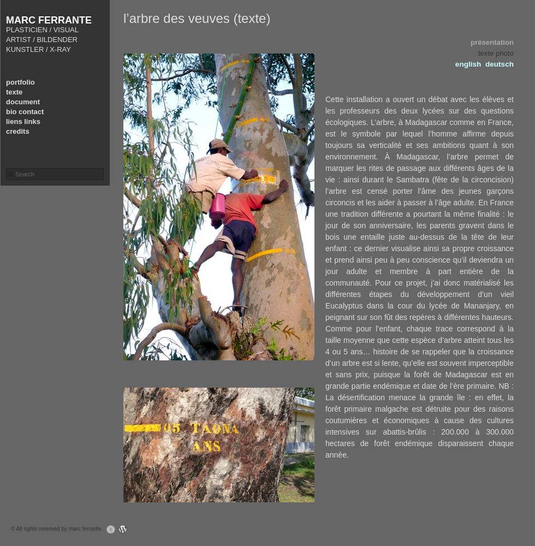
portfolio (20, 82)
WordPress (125, 529)
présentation (492, 42)
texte (14, 92)
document (23, 102)
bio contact (25, 112)
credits (17, 131)
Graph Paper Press (108, 529)
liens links (23, 121)
